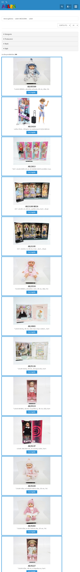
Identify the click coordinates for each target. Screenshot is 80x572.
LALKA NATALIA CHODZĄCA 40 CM (20, 493)
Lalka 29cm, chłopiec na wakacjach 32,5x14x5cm (59, 86)
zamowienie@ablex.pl (13, 530)
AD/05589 (20, 83)
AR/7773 (59, 453)
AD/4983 (20, 194)
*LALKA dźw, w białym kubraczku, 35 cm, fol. (20, 271)
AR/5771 (20, 453)
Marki (6, 44)
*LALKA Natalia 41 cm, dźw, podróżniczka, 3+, (20, 456)
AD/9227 (20, 305)
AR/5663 (59, 416)
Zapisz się (60, 551)
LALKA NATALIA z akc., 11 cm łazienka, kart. (20, 382)
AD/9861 (59, 305)
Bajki (6, 48)
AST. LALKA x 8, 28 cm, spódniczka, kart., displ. (59, 123)
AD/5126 (59, 194)
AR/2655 (59, 379)
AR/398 (20, 416)
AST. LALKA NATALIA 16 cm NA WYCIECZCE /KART (20, 419)
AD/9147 (59, 231)
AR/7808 (20, 490)
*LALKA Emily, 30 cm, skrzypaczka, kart (59, 197)
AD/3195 (20, 157)
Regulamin (5, 545)
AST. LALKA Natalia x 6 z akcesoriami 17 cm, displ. (59, 346)
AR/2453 (20, 379)
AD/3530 (59, 157)
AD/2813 (20, 120)
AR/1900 (59, 342)
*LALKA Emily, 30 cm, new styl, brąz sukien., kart (20, 197)
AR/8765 (59, 490)
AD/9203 (59, 268)
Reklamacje (5, 548)
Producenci (9, 39)
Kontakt (44, 530)
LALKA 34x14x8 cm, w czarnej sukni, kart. (59, 234)
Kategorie (8, 34)
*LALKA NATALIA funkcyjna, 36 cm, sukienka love (59, 493)
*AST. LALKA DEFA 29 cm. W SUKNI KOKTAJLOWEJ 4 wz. (20, 124)
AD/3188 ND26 (59, 120)
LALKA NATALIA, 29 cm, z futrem (59, 456)
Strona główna (8, 19)
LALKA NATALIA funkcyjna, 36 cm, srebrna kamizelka (59, 420)
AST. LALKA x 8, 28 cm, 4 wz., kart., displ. (20, 160)
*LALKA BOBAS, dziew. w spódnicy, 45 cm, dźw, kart (20, 235)
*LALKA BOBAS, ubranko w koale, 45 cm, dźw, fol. (20, 86)
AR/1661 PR (20, 342)
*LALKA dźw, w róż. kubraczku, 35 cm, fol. (59, 271)
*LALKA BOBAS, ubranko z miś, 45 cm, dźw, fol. (59, 160)
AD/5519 (20, 231)
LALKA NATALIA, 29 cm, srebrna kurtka (59, 382)
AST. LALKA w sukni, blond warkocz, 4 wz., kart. (59, 308)
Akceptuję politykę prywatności (54, 556)
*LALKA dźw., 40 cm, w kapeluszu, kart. (20, 308)
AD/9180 (20, 268)
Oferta (44, 527)
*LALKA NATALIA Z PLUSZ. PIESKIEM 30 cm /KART (20, 345)
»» (76, 507)
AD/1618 (59, 83)
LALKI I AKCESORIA (21, 19)
